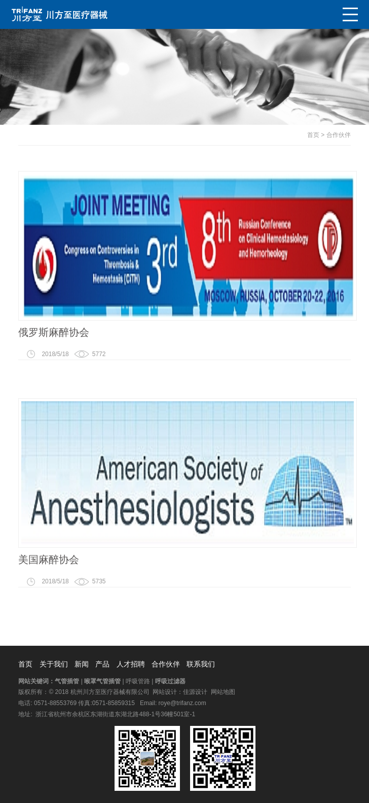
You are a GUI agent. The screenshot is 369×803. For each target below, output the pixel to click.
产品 (102, 664)
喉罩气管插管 (102, 681)
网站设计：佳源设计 (180, 691)
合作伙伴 (338, 134)
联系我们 (201, 664)
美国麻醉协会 (48, 559)
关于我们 (54, 664)
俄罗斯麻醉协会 (53, 332)
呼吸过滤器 (170, 681)
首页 (313, 134)
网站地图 (223, 691)
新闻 (82, 664)
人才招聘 (131, 664)
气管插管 (67, 681)
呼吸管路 (138, 681)
